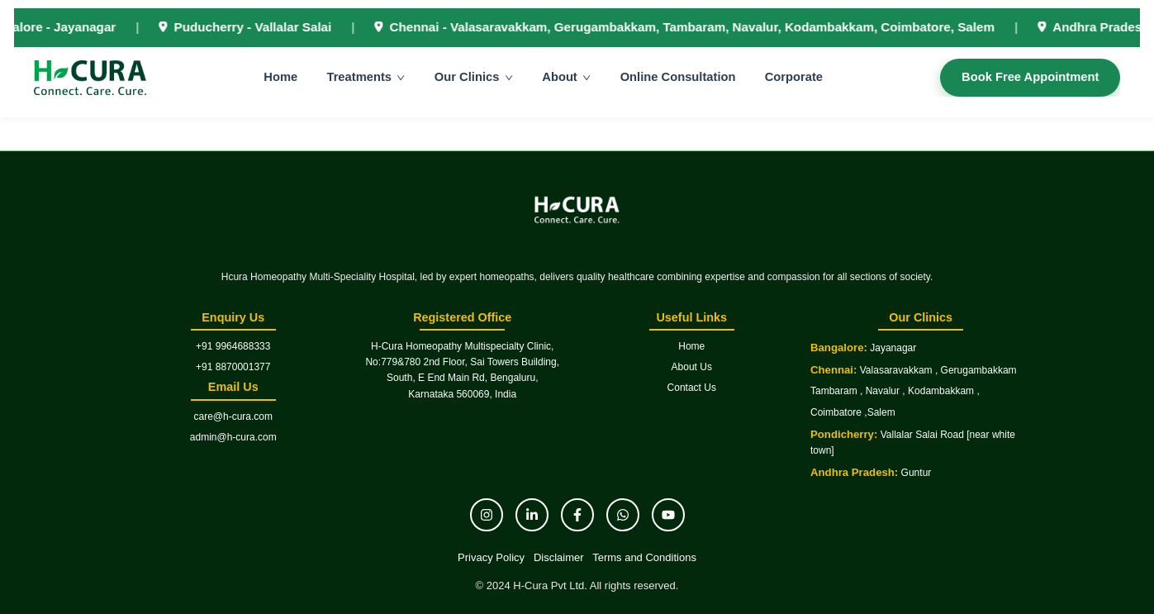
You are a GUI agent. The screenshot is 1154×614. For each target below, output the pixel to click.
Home (283, 78)
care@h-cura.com (233, 416)
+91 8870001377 (233, 367)
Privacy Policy (491, 557)
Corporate (795, 78)
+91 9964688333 (233, 346)
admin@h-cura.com (233, 437)
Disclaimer (559, 557)
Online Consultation (680, 78)
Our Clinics (476, 78)
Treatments (368, 78)
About (568, 78)
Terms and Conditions (644, 557)
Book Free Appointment (1027, 78)
